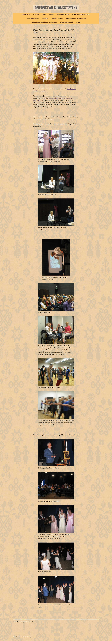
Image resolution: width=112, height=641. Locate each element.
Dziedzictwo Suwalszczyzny (22, 637)
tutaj (43, 91)
